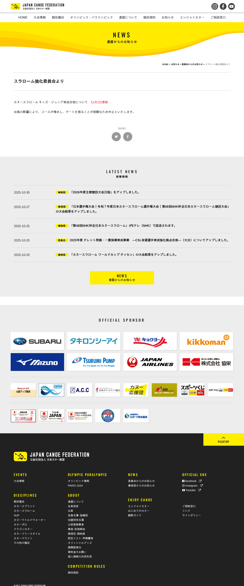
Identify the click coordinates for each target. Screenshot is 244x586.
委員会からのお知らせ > (193, 64)
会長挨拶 (73, 502)
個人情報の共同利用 (80, 552)
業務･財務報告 (76, 525)
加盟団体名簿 (76, 515)
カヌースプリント (24, 502)
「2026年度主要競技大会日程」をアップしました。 (105, 192)
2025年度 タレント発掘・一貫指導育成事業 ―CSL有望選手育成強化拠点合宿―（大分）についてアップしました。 (150, 240)
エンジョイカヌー (138, 502)
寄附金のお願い (77, 548)
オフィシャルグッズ (80, 538)
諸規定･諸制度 (76, 529)
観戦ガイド (134, 511)
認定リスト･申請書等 (80, 534)
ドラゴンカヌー (23, 525)
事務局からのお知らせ (141, 481)
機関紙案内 (74, 543)
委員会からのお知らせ (141, 476)
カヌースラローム (24, 506)
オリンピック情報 (78, 476)
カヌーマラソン (23, 534)
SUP (16, 511)
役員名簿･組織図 (78, 511)
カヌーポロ (20, 520)
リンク (186, 506)
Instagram (192, 481)
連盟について (76, 497)
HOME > (166, 64)
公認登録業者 (76, 520)
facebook (192, 476)
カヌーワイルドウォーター (30, 515)
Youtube (191, 486)
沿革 (70, 506)
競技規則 (73, 568)
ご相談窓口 (189, 502)
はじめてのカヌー (138, 506)
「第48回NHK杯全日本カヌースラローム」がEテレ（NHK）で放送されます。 (123, 225)
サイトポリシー (191, 511)
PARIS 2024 (75, 481)
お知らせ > (176, 64)
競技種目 (19, 497)
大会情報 (19, 476)
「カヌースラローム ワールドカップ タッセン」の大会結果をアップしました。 (124, 254)
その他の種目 (22, 538)
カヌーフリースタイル (27, 529)
